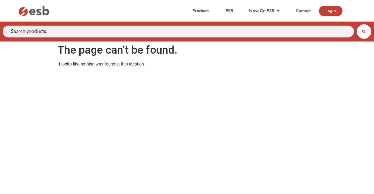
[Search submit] (364, 31)
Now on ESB (264, 10)
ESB (229, 11)
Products (200, 11)
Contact (303, 11)
